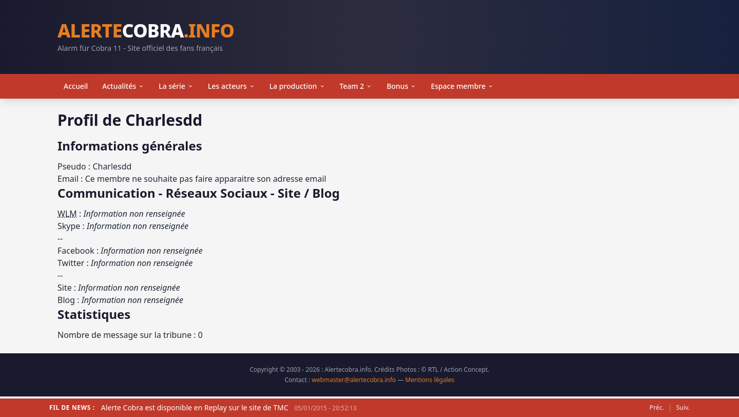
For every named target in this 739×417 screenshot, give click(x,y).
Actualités (123, 86)
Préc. (657, 408)
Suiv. (683, 408)
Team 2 (356, 86)
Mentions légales (430, 379)
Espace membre (462, 86)
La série (176, 86)
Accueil (76, 86)
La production (297, 86)
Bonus (401, 86)
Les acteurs (231, 86)
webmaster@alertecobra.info (354, 379)
